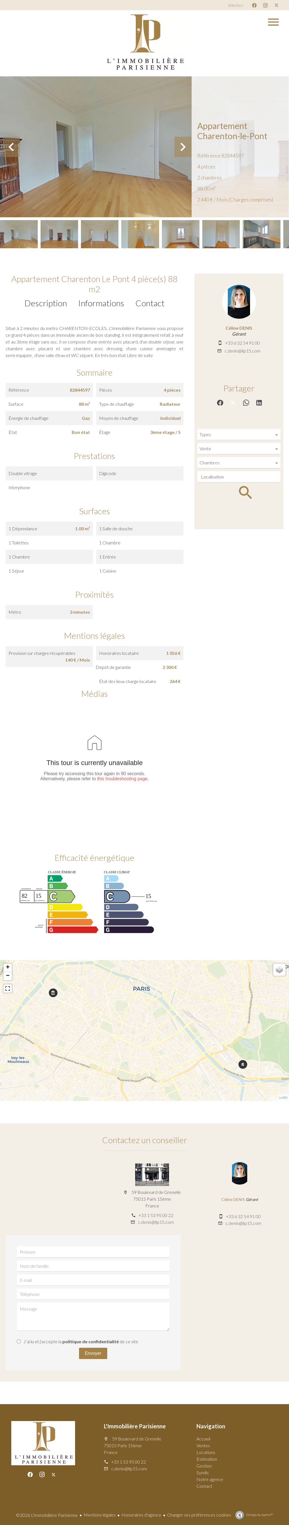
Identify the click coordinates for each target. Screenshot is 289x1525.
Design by (259, 1515)
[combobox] (239, 434)
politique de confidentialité (90, 1341)
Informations (101, 303)
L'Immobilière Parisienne (135, 1426)
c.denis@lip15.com (242, 350)
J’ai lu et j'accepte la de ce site (80, 1341)
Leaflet (283, 1097)
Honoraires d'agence (141, 1514)
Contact (150, 303)
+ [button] (8, 967)
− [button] (8, 976)
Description (46, 303)
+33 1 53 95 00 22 (156, 1215)
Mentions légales (100, 1514)
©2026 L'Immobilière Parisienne (47, 1515)
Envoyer (93, 1353)
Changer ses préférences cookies (199, 1514)
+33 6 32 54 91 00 (242, 342)
